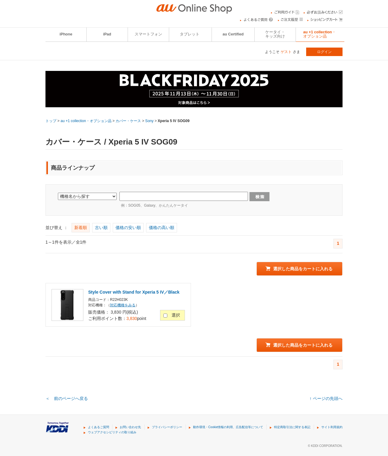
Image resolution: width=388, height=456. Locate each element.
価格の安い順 (128, 227)
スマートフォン (148, 34)
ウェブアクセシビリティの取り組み (112, 432)
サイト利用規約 (332, 427)
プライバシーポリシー (167, 427)
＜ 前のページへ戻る (66, 398)
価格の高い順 (161, 227)
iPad (107, 34)
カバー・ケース (128, 121)
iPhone (66, 34)
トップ (50, 121)
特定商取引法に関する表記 (292, 427)
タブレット (189, 34)
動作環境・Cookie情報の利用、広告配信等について (228, 427)
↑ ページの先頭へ (326, 398)
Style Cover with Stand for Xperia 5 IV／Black (133, 292)
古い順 (101, 227)
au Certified (232, 34)
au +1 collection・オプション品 (319, 34)
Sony (149, 121)
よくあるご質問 (98, 427)
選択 (176, 315)
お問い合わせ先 (130, 427)
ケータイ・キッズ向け (275, 34)
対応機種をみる (122, 305)
